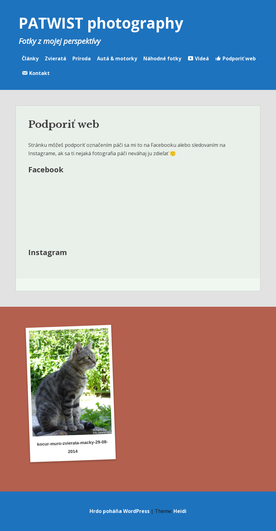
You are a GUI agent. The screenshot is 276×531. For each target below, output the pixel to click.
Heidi (179, 511)
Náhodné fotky (162, 58)
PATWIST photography (101, 23)
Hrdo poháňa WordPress (120, 511)
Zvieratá (55, 58)
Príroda (81, 58)
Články (30, 58)
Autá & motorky (117, 58)
